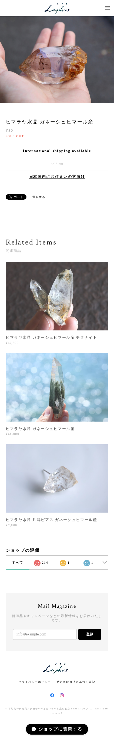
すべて (17, 562)
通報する (38, 197)
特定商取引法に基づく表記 (76, 681)
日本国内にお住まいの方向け (57, 177)
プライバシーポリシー (35, 681)
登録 (89, 634)
